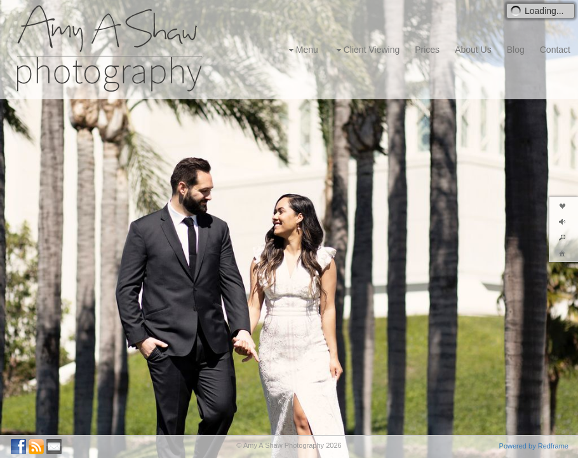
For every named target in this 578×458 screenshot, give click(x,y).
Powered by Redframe (533, 446)
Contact (555, 50)
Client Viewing (366, 50)
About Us (473, 50)
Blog (516, 50)
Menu (302, 50)
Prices (427, 50)
